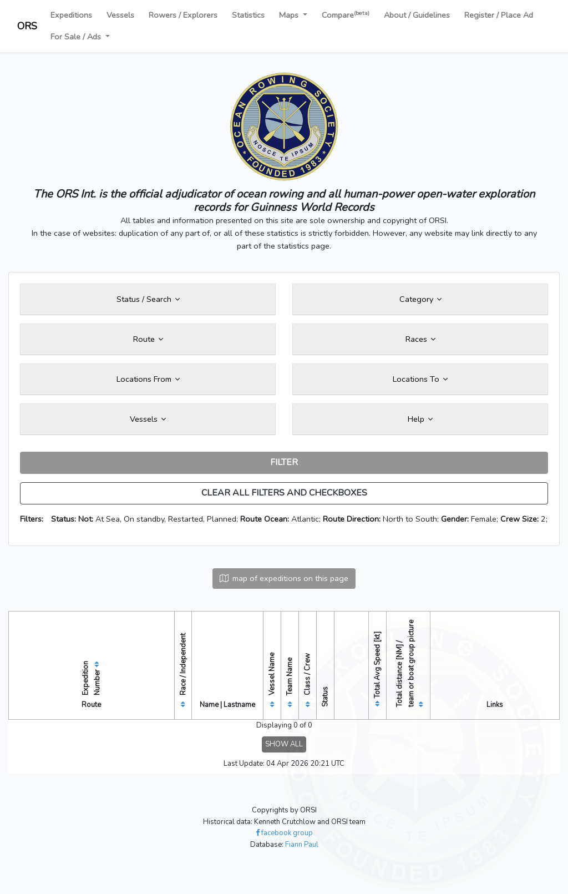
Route (148, 339)
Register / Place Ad (498, 15)
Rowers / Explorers (183, 15)
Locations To (420, 379)
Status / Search (148, 299)
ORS (27, 26)
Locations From (148, 379)
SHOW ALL (284, 744)
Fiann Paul (301, 845)
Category (420, 299)
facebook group (284, 833)
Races (420, 339)
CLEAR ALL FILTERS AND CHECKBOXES (284, 493)
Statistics (248, 15)
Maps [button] (290, 15)
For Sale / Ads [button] (76, 36)
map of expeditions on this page (284, 578)
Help (420, 419)
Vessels (120, 15)
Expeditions (71, 15)
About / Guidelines (417, 15)
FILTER (284, 462)
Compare (345, 15)
